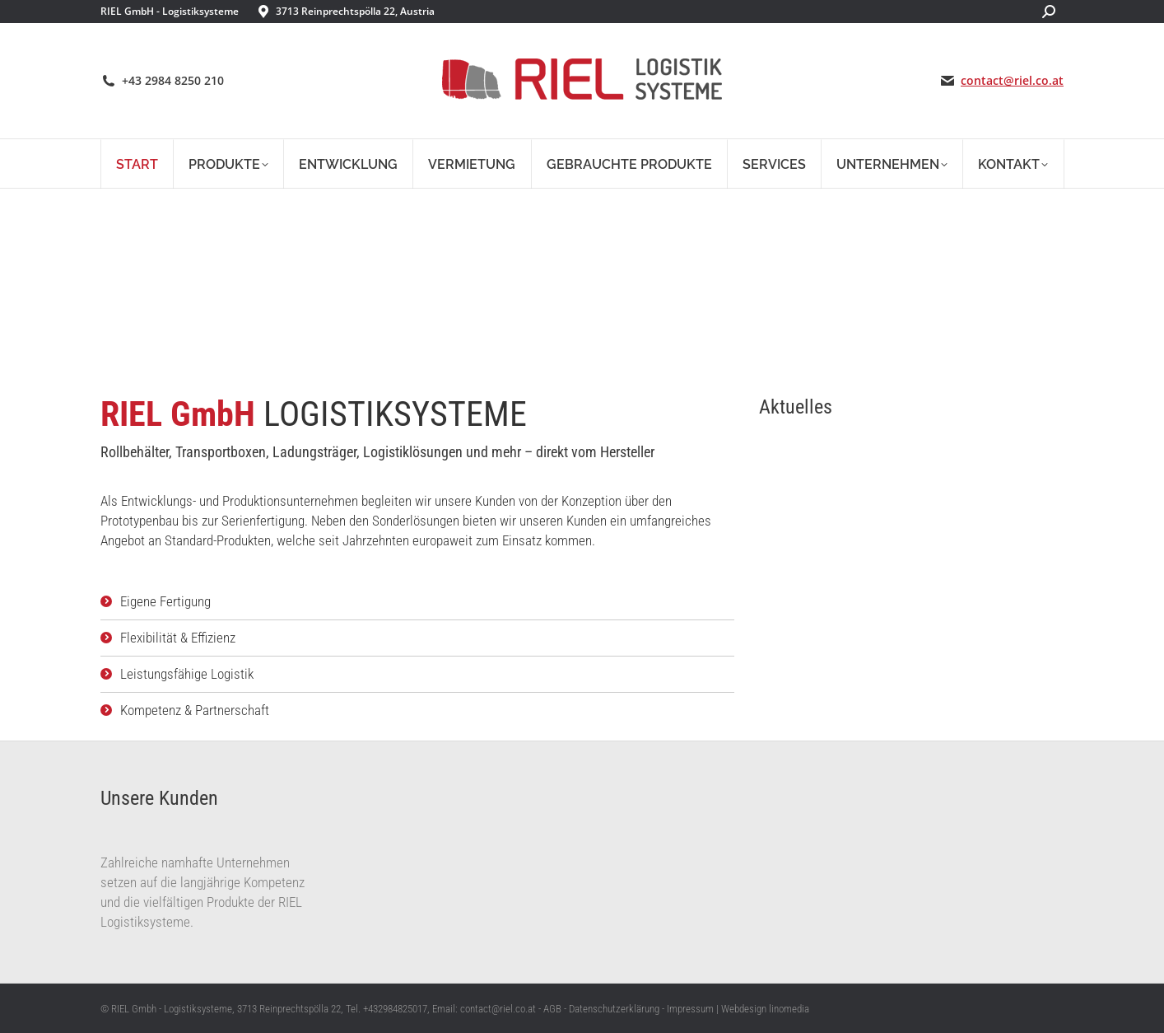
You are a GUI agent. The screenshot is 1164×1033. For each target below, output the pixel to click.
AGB (552, 1009)
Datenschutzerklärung (614, 1009)
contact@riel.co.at (1012, 80)
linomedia (789, 1009)
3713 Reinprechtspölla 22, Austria (355, 11)
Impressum (690, 1009)
